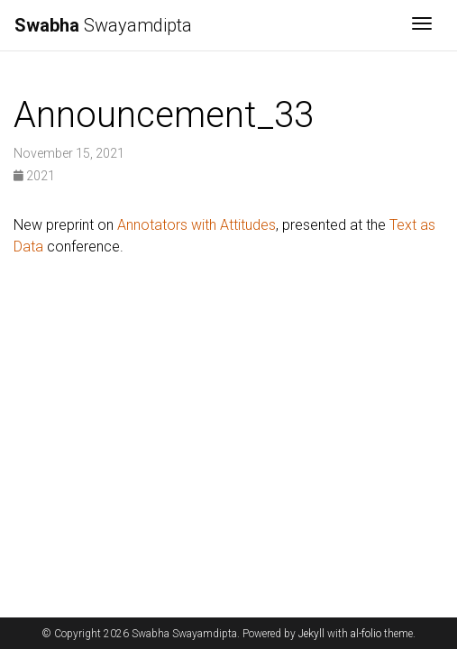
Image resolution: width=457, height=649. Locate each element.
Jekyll (311, 633)
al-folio (366, 633)
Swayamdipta (103, 25)
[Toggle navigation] (422, 25)
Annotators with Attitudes (196, 224)
